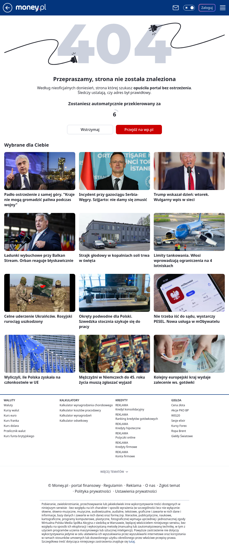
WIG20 (175, 415)
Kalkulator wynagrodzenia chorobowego (86, 405)
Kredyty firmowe (126, 447)
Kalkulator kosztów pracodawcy (80, 410)
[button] (222, 7)
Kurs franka (11, 421)
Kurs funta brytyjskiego (19, 436)
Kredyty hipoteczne (128, 428)
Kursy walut (11, 410)
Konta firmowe (125, 456)
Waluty (8, 405)
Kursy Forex (179, 426)
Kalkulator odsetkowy (74, 421)
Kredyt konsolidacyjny (129, 409)
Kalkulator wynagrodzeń (76, 415)
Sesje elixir (178, 421)
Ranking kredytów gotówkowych (136, 419)
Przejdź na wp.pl (138, 129)
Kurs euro (10, 415)
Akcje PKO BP (180, 410)
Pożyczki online (125, 437)
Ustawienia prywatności (135, 491)
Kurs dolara (11, 426)
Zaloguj (207, 7)
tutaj (132, 542)
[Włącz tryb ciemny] (189, 8)
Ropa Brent (178, 431)
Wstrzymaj (90, 129)
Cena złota (178, 405)
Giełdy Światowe (182, 436)
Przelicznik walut (14, 431)
